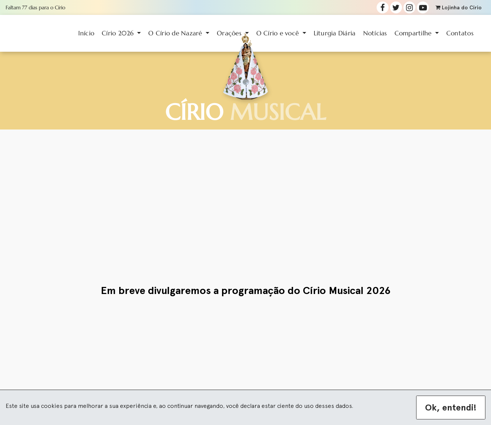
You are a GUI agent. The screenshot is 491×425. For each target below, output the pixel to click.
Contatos (459, 33)
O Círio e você (278, 33)
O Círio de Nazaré (176, 33)
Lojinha (458, 8)
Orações (230, 33)
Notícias (375, 33)
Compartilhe (414, 33)
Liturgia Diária (335, 33)
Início (86, 33)
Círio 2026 (119, 33)
